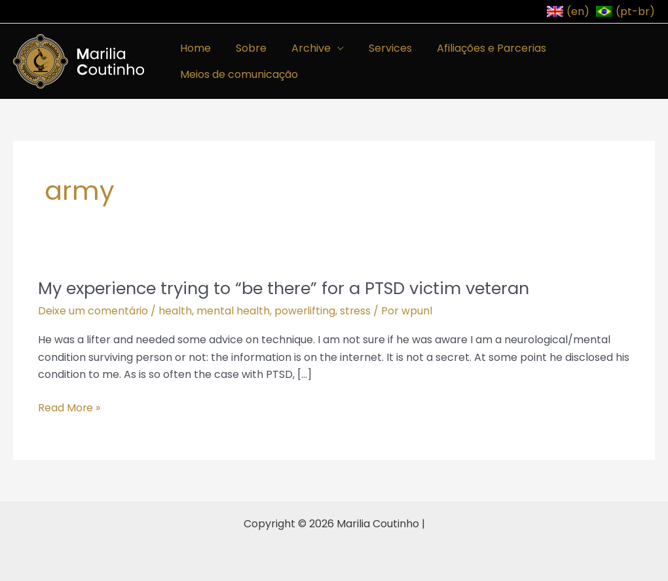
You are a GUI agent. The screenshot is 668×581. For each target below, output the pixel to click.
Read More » (69, 407)
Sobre (245, 48)
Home (193, 48)
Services (376, 48)
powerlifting (306, 310)
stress (357, 310)
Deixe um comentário (93, 310)
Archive (301, 48)
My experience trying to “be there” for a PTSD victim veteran (292, 288)
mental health (233, 310)
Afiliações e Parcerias (474, 48)
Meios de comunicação (237, 74)
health (176, 310)
